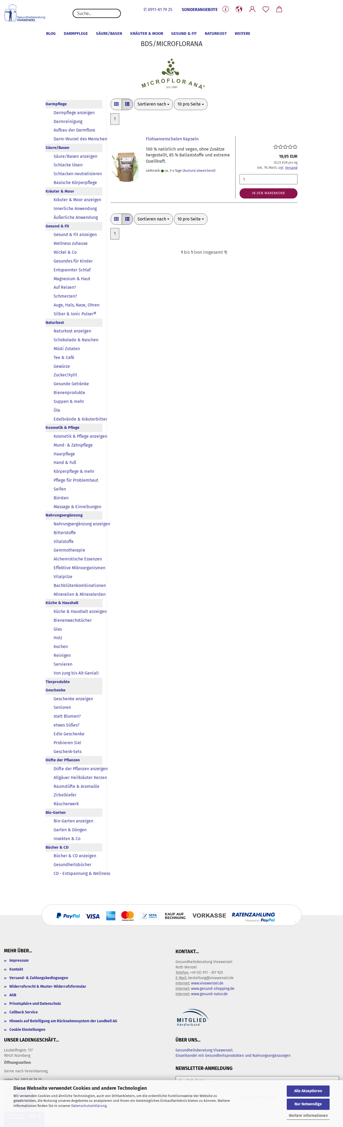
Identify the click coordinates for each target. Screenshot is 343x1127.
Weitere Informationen (308, 1115)
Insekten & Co (67, 838)
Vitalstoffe (64, 541)
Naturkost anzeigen (72, 331)
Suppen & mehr (69, 401)
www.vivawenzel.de (207, 983)
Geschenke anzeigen (73, 698)
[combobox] (153, 104)
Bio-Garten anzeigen (73, 820)
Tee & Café (64, 357)
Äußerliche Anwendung (76, 217)
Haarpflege (64, 453)
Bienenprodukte (69, 392)
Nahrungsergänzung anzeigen (78, 523)
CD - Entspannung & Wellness (78, 873)
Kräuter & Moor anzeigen (77, 199)
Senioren (62, 707)
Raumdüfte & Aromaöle (76, 786)
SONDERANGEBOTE (200, 9)
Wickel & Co (65, 252)
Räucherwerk (66, 803)
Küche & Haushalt (62, 602)
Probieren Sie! (67, 742)
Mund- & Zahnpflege (73, 445)
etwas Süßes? (66, 725)
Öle (57, 410)
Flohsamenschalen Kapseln (172, 138)
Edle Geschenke (69, 733)
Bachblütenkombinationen (78, 585)
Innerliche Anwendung (75, 208)
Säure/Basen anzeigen (75, 156)
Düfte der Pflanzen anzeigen (78, 768)
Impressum (19, 960)
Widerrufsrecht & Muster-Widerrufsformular (47, 986)
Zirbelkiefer (65, 794)
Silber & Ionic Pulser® (75, 313)
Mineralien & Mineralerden (78, 594)
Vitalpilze (63, 576)
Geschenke (55, 690)
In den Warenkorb (268, 193)
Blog (51, 33)
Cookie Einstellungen (27, 1029)
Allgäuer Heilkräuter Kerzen (78, 777)
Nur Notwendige (308, 1104)
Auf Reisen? (65, 287)
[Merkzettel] (266, 9)
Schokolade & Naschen (76, 339)
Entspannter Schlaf (72, 269)
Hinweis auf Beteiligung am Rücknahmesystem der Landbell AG (63, 1021)
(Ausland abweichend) (198, 171)
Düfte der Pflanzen (63, 760)
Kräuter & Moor (146, 33)
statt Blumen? (67, 716)
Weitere (242, 33)
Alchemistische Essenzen (78, 558)
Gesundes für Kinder (73, 261)
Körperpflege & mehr (74, 471)
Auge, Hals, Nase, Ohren (76, 305)
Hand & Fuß (65, 462)
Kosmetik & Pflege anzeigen (78, 436)
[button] (239, 9)
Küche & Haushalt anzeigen (78, 611)
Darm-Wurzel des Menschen (78, 138)
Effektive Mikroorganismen (78, 567)
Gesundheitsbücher (72, 864)
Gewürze (62, 366)
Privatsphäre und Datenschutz (35, 1003)
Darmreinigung (68, 121)
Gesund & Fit (184, 33)
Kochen (61, 646)
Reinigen (62, 655)
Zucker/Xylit (65, 374)
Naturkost (216, 33)
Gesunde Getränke (71, 383)
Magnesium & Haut (72, 278)
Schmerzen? (65, 296)
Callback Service (23, 1012)
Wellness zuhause (71, 243)
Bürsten (61, 497)
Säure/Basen (109, 33)
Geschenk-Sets (67, 751)
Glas (58, 629)
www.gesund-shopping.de (212, 988)
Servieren (63, 664)
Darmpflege (76, 33)
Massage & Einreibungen (77, 506)
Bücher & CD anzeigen (75, 855)
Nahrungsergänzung (64, 515)
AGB (12, 995)
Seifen (60, 489)
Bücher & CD (57, 847)
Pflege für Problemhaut (76, 480)
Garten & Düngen (70, 829)
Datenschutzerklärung (89, 1106)
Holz (58, 637)
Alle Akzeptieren (308, 1091)
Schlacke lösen (68, 164)
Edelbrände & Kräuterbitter (78, 419)
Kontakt (16, 969)
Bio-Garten (56, 812)
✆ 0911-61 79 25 (157, 9)
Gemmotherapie (69, 550)
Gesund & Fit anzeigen (75, 234)
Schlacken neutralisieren (78, 173)
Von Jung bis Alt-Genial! (76, 673)
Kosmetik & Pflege (62, 427)
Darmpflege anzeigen (74, 112)
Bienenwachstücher (73, 620)
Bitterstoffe (65, 532)
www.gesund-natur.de (209, 994)
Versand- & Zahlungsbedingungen (38, 978)
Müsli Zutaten (67, 348)
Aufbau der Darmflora (74, 130)
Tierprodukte (58, 681)
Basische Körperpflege (75, 182)
